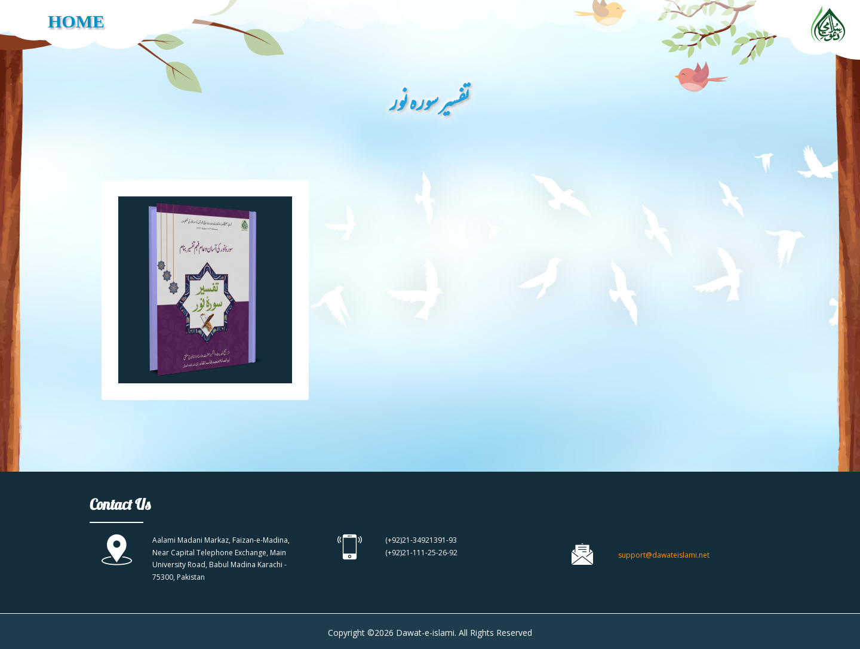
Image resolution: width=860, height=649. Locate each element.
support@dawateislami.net (664, 555)
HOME (76, 21)
